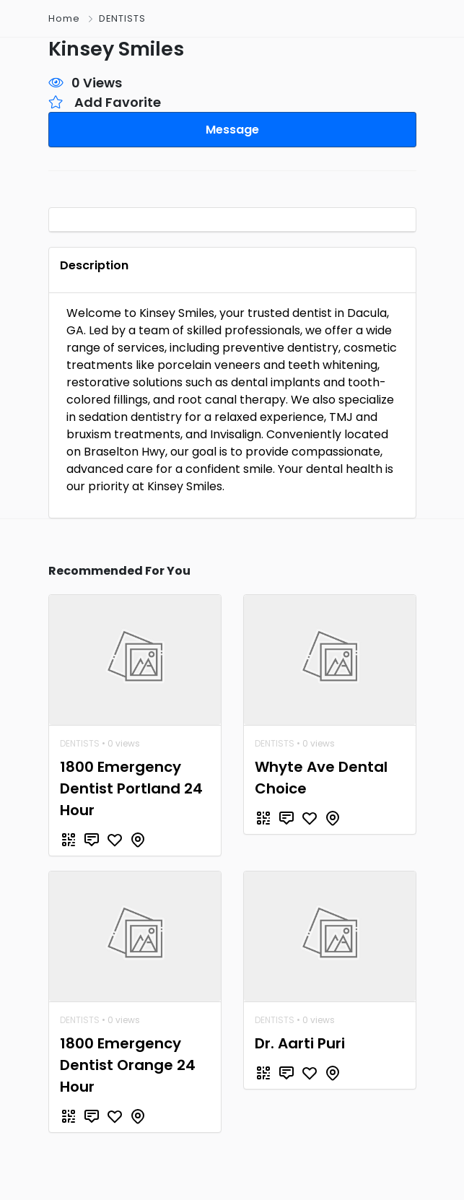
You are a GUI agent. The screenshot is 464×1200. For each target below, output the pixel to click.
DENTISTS (122, 18)
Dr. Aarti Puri (300, 1038)
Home (64, 18)
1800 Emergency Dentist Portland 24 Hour (131, 783)
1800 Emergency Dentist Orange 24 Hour (128, 1060)
